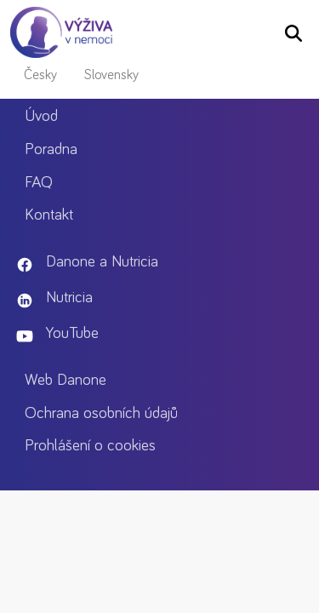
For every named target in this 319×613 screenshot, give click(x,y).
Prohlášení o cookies (95, 446)
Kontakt (54, 215)
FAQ (44, 183)
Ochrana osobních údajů (106, 413)
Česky (40, 75)
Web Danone (70, 380)
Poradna (56, 149)
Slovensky (111, 75)
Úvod (46, 116)
